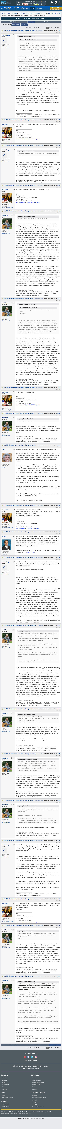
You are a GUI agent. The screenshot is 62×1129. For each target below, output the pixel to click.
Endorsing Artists (37, 1084)
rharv (41, 625)
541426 (58, 387)
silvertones (39, 145)
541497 (58, 445)
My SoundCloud (30, 552)
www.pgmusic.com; (5, 1113)
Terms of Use (36, 1111)
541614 (58, 899)
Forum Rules (35, 18)
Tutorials (34, 1104)
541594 (58, 709)
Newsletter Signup (7, 1097)
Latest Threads (26, 18)
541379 (58, 185)
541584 (58, 557)
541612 (58, 840)
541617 (58, 976)
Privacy (42, 1111)
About (4, 1078)
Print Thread (15, 24)
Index (31, 22)
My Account (5, 1104)
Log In (58, 13)
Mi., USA (4, 467)
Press (4, 1082)
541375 (58, 145)
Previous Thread (14, 21)
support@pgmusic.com (25, 1113)
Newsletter (32, 1061)
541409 (58, 298)
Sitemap (4, 1089)
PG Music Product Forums (26, 13)
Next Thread (48, 21)
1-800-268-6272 (31, 3)
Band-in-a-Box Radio (38, 1082)
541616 (58, 925)
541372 (58, 30)
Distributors (5, 1084)
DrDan (40, 753)
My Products (5, 1106)
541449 (58, 413)
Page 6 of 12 (29, 27)
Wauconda (4, 554)
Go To (24, 24)
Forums (14, 13)
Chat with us (30, 1068)
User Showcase (36, 1080)
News (4, 1095)
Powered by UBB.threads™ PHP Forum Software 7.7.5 (31, 1118)
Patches (34, 1095)
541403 (58, 211)
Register (49, 13)
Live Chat (30, 4)
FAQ (42, 18)
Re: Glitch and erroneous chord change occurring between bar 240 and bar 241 (29, 30)
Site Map (49, 1111)
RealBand (37, 13)
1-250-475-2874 (39, 3)
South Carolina (5, 47)
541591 (58, 625)
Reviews (34, 1089)
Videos (34, 1102)
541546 (58, 505)
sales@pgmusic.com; (15, 1113)
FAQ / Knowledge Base (39, 1097)
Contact (4, 1080)
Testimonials (36, 1087)
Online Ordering (41, 4)
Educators (5, 1087)
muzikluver (39, 30)
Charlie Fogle (39, 298)
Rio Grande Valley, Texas (7, 142)
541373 (58, 120)
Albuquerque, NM (6, 233)
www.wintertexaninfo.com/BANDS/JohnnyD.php (28, 139)
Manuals (34, 1100)
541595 (58, 753)
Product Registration (38, 1107)
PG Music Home (5, 13)
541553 (58, 532)
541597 (58, 800)
